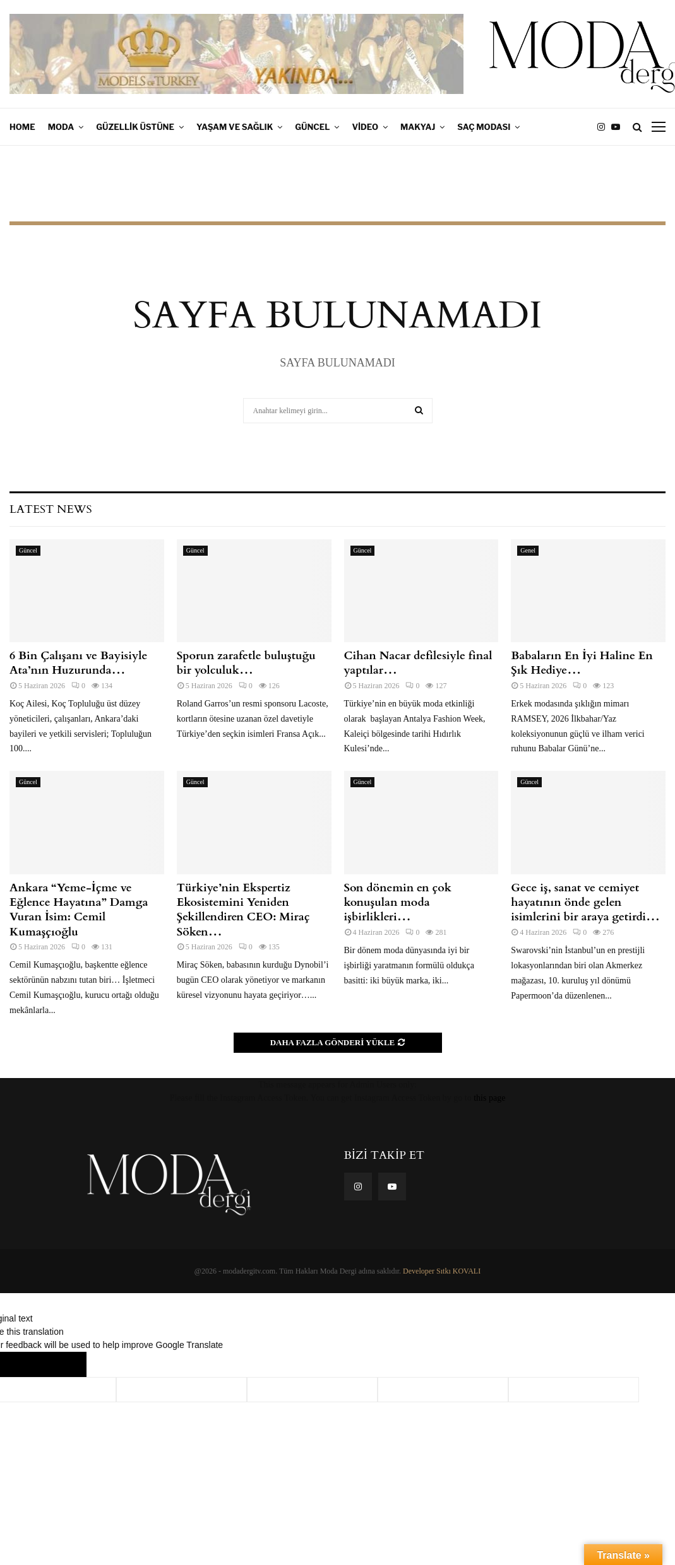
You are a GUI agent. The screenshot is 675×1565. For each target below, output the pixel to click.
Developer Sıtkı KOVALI (442, 1271)
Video (365, 127)
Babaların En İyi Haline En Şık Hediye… (582, 663)
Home (22, 127)
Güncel (312, 127)
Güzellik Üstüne (135, 127)
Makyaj (417, 127)
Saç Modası (483, 127)
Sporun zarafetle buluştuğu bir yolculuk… (246, 663)
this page (489, 1098)
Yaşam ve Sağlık (234, 127)
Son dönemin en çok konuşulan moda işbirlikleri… (397, 902)
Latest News (50, 509)
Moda (61, 127)
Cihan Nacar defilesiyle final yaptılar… (418, 663)
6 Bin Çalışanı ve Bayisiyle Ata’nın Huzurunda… (79, 663)
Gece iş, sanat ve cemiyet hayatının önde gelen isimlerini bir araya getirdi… (585, 902)
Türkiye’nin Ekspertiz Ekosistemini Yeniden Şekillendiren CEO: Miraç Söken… (243, 910)
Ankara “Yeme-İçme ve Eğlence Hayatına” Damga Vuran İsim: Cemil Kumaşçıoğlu (78, 910)
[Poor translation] (61, 1364)
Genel (527, 550)
